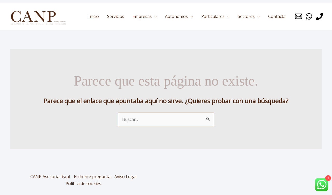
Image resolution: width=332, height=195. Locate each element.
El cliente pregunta (92, 176)
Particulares (215, 16)
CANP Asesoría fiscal (50, 176)
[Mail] (298, 16)
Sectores (249, 16)
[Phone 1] (319, 16)
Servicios (115, 16)
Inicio (93, 16)
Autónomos (179, 16)
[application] (154, 16)
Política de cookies (83, 183)
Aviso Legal (125, 176)
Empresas (145, 16)
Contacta (277, 16)
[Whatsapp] (309, 16)
